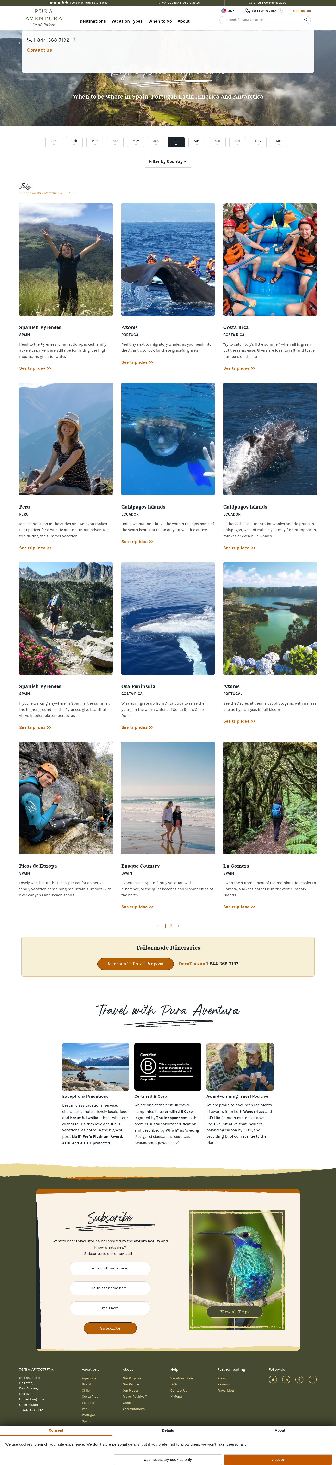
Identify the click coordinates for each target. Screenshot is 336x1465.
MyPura (176, 1397)
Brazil (86, 1384)
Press (222, 1378)
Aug (197, 141)
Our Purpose (132, 1378)
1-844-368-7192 (222, 964)
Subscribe (110, 1328)
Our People (131, 1384)
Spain (86, 1421)
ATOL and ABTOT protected (86, 1143)
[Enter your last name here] (110, 1288)
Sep (217, 141)
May (135, 141)
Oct (237, 141)
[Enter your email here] (110, 1308)
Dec (278, 141)
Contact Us (178, 1391)
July (58, 43)
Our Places (131, 1391)
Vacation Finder (182, 1378)
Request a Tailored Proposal (135, 964)
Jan (53, 141)
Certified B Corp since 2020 (267, 2)
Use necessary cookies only (168, 1460)
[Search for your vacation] (265, 20)
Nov (258, 141)
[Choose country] (168, 162)
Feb (74, 141)
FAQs (174, 1384)
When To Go (42, 43)
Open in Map (28, 1405)
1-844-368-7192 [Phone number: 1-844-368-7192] (264, 11)
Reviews (224, 1384)
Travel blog (226, 1391)
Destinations (93, 21)
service (110, 1105)
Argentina (89, 1378)
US (230, 11)
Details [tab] (168, 1430)
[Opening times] (280, 10)
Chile (86, 1391)
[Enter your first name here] (110, 1268)
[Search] (306, 20)
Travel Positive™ (135, 1397)
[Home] (45, 18)
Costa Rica (90, 1397)
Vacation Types (127, 21)
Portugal (88, 1415)
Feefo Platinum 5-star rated (78, 2)
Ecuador (88, 1403)
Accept (278, 1460)
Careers (128, 1403)
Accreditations (134, 1409)
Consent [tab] (56, 1430)
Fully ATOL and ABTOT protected (178, 2)
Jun (156, 141)
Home (24, 43)
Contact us (302, 11)
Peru (85, 1409)
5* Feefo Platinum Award (100, 1136)
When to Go (160, 21)
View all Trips (234, 1312)
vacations (71, 1130)
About (184, 21)
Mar (95, 141)
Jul (176, 141)
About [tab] (280, 1430)
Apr (115, 141)
